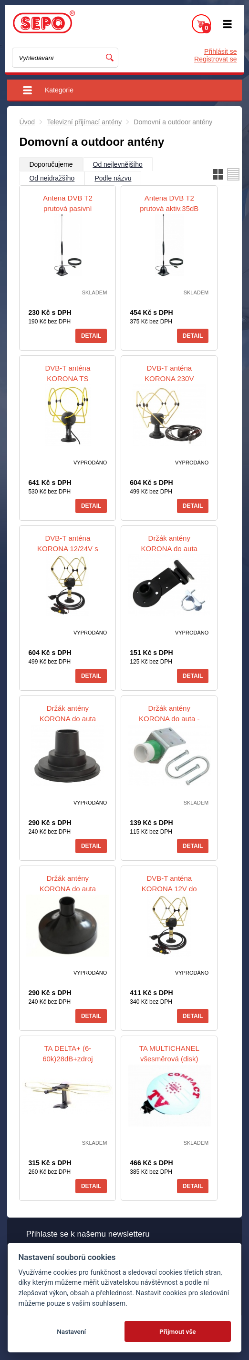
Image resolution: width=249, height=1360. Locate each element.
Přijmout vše (177, 1331)
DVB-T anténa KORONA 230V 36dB (169, 378)
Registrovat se (215, 59)
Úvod (27, 122)
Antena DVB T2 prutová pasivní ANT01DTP (68, 208)
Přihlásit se (220, 51)
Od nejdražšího (51, 178)
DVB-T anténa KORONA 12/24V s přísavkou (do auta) (67, 548)
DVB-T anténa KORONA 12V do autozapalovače (169, 888)
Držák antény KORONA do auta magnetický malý (68, 718)
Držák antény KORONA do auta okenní (169, 548)
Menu (227, 24)
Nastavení (71, 1331)
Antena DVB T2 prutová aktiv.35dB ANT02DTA (169, 208)
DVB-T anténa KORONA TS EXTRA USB (67, 378)
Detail (91, 335)
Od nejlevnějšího (118, 164)
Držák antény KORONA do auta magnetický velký (68, 888)
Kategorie (59, 90)
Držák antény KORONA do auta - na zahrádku (169, 718)
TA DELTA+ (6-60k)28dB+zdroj (67, 1053)
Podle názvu (112, 178)
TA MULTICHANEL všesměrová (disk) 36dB (169, 1058)
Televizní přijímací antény (84, 122)
